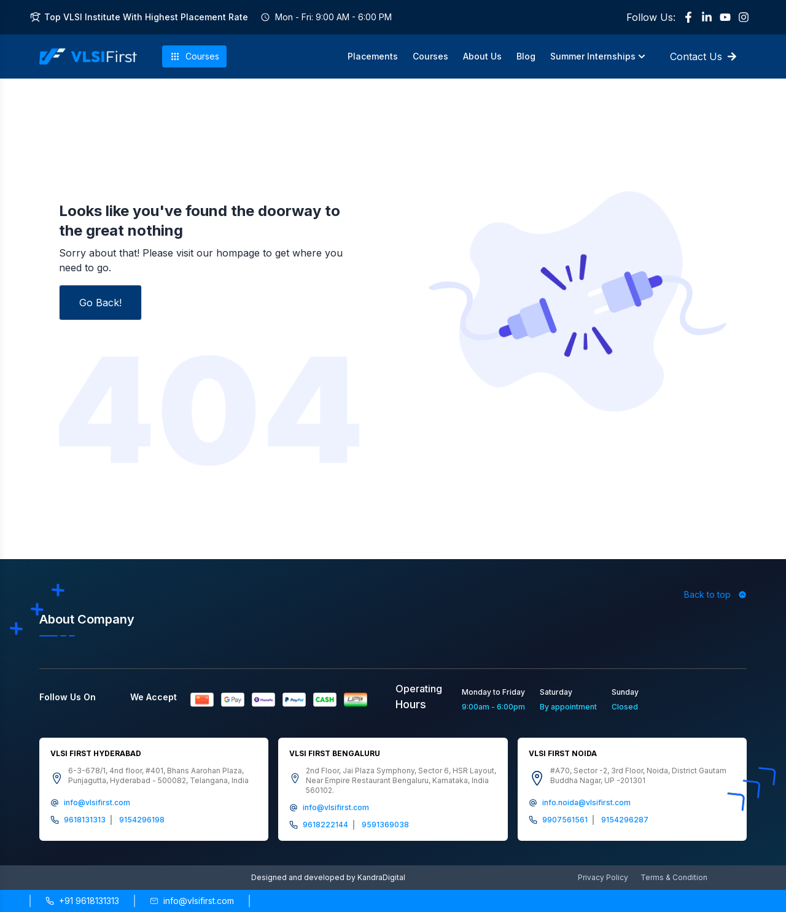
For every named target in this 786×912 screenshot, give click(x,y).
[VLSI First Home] (88, 56)
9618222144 (325, 824)
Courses (194, 56)
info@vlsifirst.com (97, 802)
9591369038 (385, 824)
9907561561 (565, 819)
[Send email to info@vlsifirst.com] (192, 901)
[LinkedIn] (706, 17)
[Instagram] (743, 17)
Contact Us (703, 56)
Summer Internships (597, 56)
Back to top (715, 594)
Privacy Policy (603, 877)
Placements (373, 56)
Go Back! (100, 302)
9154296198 (142, 819)
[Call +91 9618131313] (82, 901)
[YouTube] (725, 17)
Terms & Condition (673, 877)
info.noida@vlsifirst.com (586, 802)
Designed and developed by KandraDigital (328, 877)
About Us (482, 56)
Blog (525, 56)
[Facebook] (688, 17)
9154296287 (624, 819)
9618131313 (85, 819)
